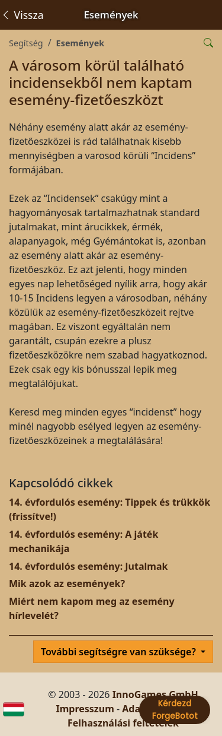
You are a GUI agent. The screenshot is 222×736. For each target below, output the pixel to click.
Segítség (26, 43)
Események (80, 43)
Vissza (22, 15)
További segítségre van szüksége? (119, 651)
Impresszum (85, 708)
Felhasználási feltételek (123, 722)
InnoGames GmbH (155, 694)
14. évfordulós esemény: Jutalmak (88, 566)
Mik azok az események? (67, 583)
